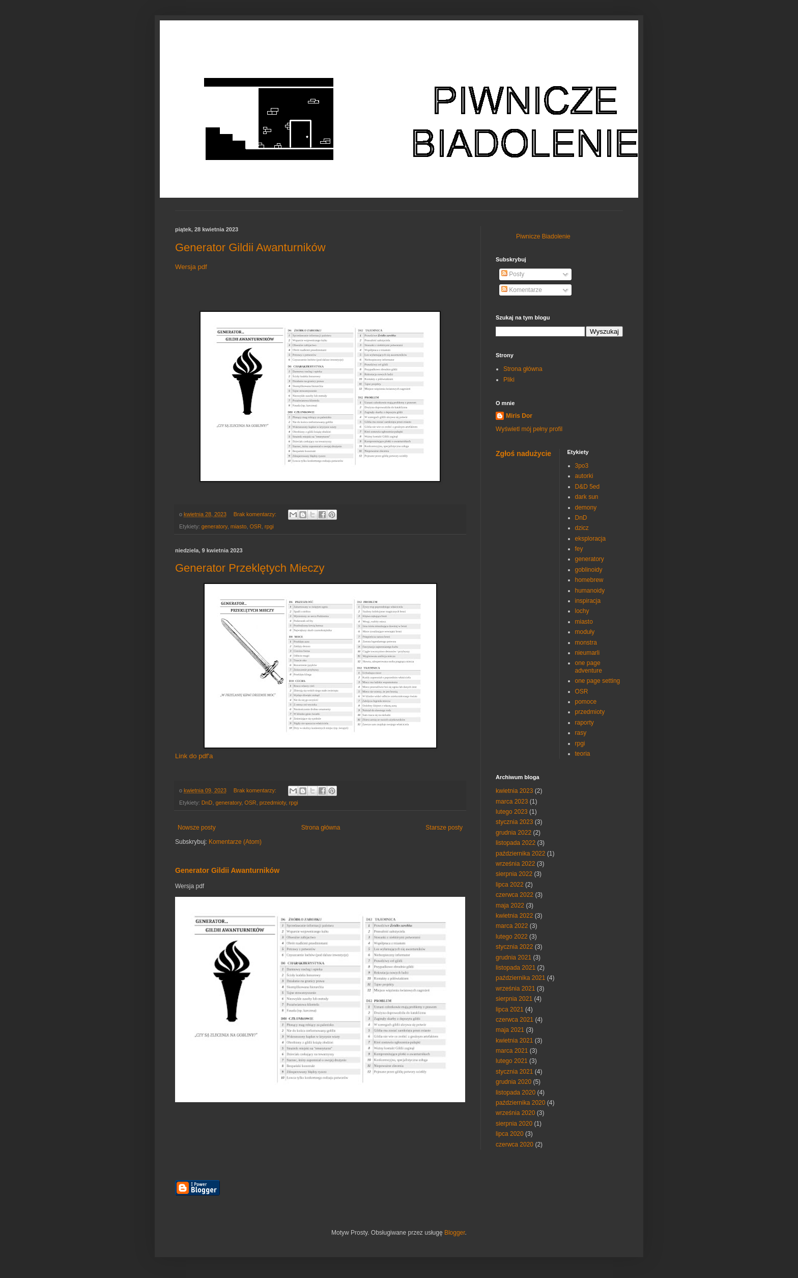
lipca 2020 (510, 1133)
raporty (584, 722)
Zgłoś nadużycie (523, 453)
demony (586, 507)
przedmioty (273, 803)
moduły (585, 631)
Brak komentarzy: (256, 514)
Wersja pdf (191, 267)
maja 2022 (510, 905)
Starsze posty (444, 827)
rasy (581, 732)
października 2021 (520, 977)
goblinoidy (589, 569)
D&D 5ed (587, 486)
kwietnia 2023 (514, 790)
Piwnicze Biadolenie (543, 236)
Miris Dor (519, 415)
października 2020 (520, 1102)
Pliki (509, 379)
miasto (239, 526)
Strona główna (320, 827)
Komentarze (521, 290)
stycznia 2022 (514, 946)
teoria (582, 753)
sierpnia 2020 (514, 1123)
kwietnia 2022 (514, 915)
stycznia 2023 (514, 822)
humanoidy (590, 590)
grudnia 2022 (513, 832)
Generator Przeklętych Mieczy (249, 568)
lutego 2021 (512, 1060)
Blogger (454, 1232)
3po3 (582, 465)
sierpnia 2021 (514, 998)
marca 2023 (512, 801)
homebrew (589, 579)
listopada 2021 (515, 967)
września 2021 (515, 988)
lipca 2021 (510, 1009)
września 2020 (515, 1112)
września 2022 (515, 863)
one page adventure (588, 666)
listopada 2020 (515, 1092)
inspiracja (588, 600)
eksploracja (590, 538)
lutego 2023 (512, 811)
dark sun (586, 496)
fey (579, 548)
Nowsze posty (197, 827)
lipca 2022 (510, 884)
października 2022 (520, 853)
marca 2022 (512, 925)
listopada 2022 (515, 842)
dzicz (582, 527)
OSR (255, 526)
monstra (586, 642)
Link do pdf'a (194, 756)
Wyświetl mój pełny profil (529, 429)
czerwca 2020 (514, 1144)
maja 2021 (510, 1029)
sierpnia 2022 (514, 873)
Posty (512, 274)
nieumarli (587, 652)
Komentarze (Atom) (235, 841)
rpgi (269, 526)
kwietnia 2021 (514, 1040)
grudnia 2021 (513, 957)
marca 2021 (512, 1050)
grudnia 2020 (513, 1081)
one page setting (597, 680)
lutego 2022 (512, 936)
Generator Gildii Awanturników (250, 247)
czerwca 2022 (514, 894)
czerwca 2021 (514, 1019)
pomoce (586, 701)
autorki (584, 476)
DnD (207, 803)
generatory (214, 526)
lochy (582, 611)
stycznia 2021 (514, 1071)
